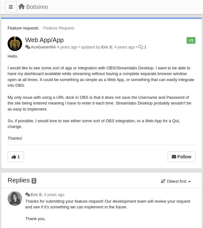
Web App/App (44, 39)
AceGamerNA (43, 47)
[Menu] (11, 7)
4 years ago (54, 195)
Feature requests (23, 28)
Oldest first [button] (176, 181)
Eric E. (107, 47)
